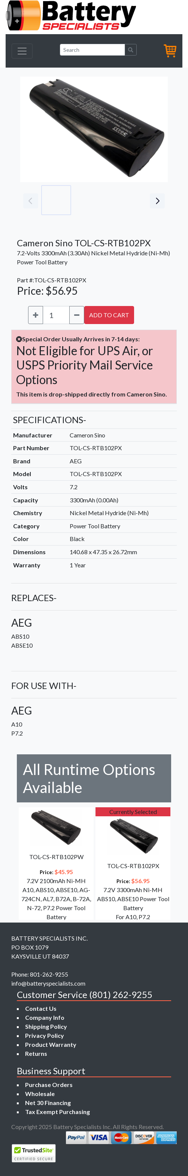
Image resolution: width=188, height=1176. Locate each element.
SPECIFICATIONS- (49, 419)
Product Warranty (50, 1044)
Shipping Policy (46, 1026)
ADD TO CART (109, 314)
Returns (36, 1053)
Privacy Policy (44, 1035)
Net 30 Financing (48, 1102)
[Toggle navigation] (22, 51)
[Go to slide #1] (56, 200)
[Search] (92, 50)
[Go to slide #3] (122, 200)
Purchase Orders (49, 1084)
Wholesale (40, 1093)
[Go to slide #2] (89, 200)
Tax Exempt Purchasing (57, 1111)
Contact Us (41, 1008)
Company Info (44, 1017)
